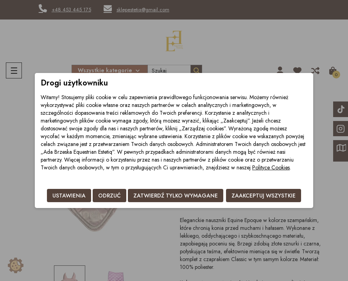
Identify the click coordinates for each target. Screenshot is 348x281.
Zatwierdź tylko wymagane (175, 195)
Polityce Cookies (271, 167)
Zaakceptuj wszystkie (263, 195)
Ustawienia (69, 195)
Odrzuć (109, 195)
